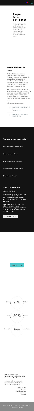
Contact (23, 394)
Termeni (23, 389)
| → (5, 360)
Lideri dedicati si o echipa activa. (16, 353)
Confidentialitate (21, 391)
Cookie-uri (23, 393)
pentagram (19, 407)
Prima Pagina (22, 387)
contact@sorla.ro (15, 384)
